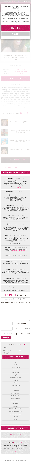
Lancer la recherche (15, 357)
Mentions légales (9, 460)
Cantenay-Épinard (15, 375)
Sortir (15, 34)
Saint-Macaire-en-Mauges (15, 411)
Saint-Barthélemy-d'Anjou (15, 409)
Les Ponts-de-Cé (15, 396)
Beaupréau (15, 369)
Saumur (16, 416)
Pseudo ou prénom (21, 323)
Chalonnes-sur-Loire (15, 377)
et (10, 350)
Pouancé (15, 406)
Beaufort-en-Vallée (15, 367)
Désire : (6, 349)
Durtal (15, 388)
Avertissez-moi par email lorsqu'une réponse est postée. (15, 333)
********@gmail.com (15, 187)
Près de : (6, 353)
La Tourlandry (15, 390)
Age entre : (6, 350)
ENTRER (15, 28)
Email (22, 328)
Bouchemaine (15, 372)
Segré (15, 419)
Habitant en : (6, 352)
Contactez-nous (22, 460)
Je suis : (6, 347)
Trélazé (15, 422)
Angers (15, 362)
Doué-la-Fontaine (15, 385)
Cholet (15, 383)
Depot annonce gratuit (15, 428)
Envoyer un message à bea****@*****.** (15, 172)
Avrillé (15, 364)
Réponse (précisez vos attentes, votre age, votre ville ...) (15, 303)
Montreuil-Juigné (15, 401)
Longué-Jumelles (15, 398)
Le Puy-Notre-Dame (15, 393)
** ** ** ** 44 (20, 227)
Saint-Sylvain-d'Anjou (15, 414)
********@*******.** (18, 250)
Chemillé (15, 380)
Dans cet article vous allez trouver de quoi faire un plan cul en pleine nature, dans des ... (15, 449)
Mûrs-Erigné (15, 403)
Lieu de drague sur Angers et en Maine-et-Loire (15, 446)
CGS (16, 460)
